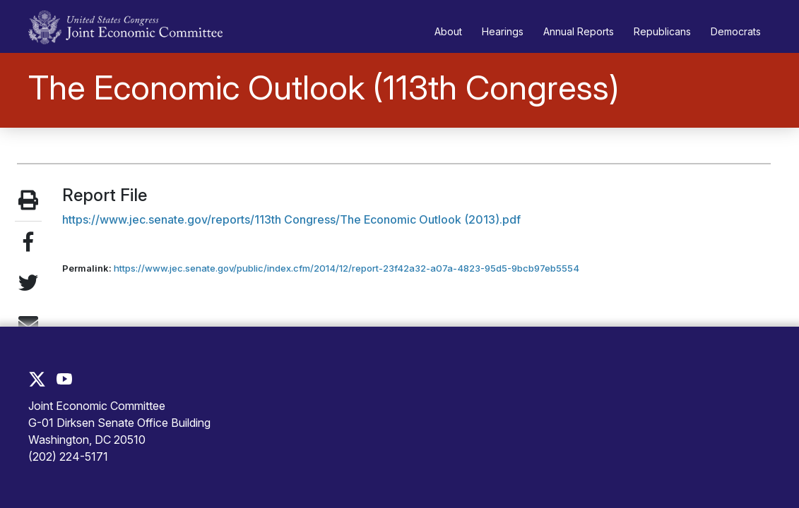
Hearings (502, 31)
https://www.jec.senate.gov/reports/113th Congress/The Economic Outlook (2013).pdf (291, 219)
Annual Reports (578, 31)
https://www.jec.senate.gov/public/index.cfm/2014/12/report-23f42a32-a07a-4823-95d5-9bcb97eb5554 (346, 268)
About (448, 31)
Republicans (662, 31)
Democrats (736, 31)
